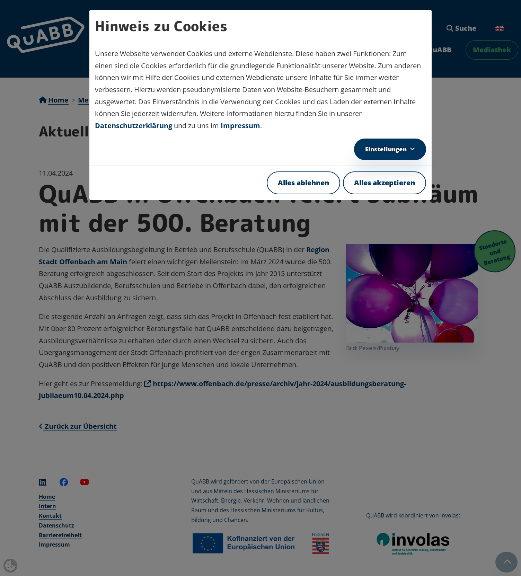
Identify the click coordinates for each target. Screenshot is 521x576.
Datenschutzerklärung (133, 125)
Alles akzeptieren (384, 182)
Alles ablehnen (303, 182)
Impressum (240, 125)
